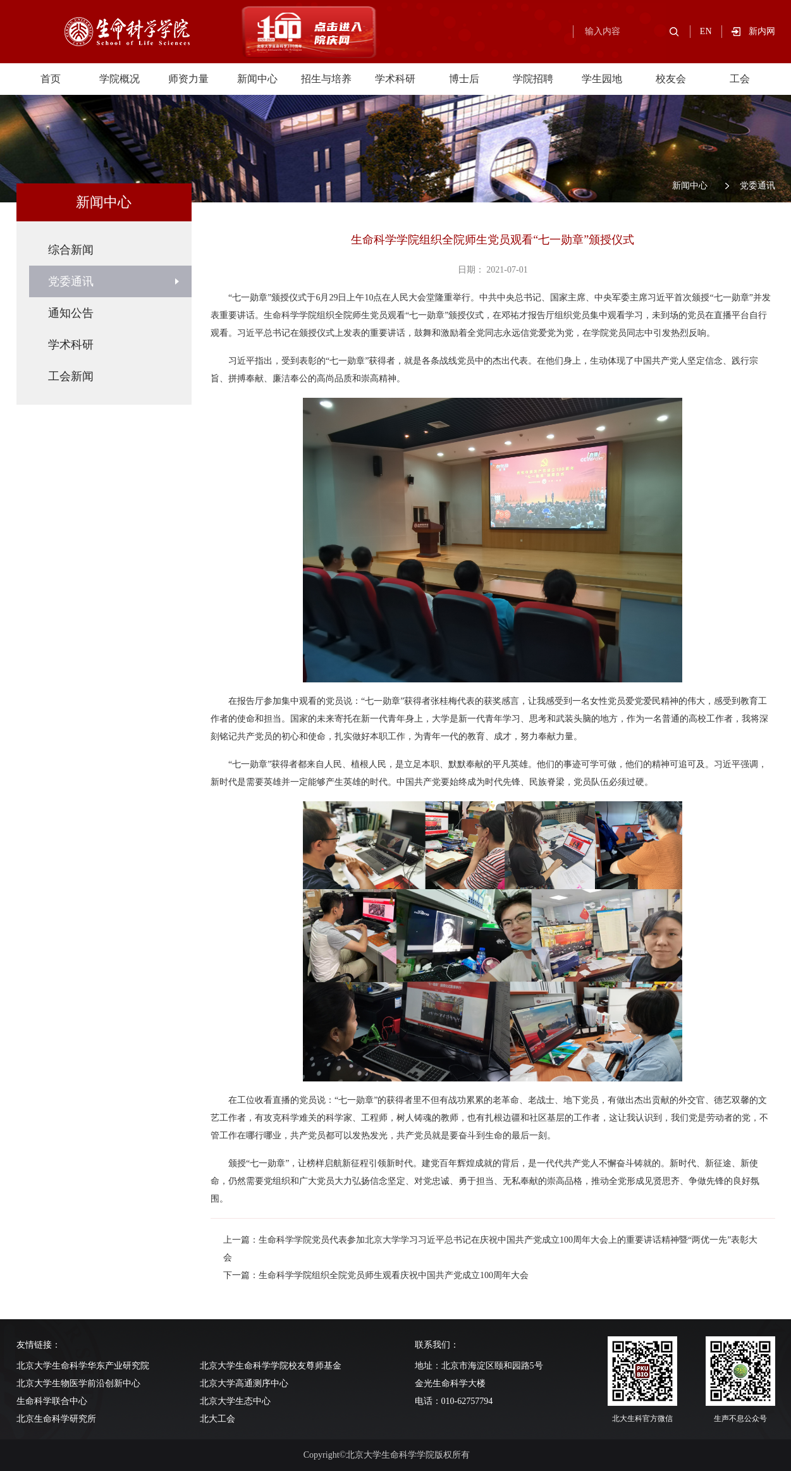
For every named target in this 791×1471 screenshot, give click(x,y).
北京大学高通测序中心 (244, 1383)
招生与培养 (326, 78)
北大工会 (217, 1419)
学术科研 (395, 78)
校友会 (671, 78)
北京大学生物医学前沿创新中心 (78, 1383)
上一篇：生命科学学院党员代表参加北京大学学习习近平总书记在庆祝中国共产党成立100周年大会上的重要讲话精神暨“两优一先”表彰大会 (490, 1248)
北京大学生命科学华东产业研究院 (82, 1365)
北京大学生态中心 (235, 1401)
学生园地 (602, 78)
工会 (740, 78)
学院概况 (119, 78)
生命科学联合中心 (51, 1401)
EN (706, 31)
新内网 (762, 31)
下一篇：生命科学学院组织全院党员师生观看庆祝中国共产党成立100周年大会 (376, 1275)
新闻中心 (257, 78)
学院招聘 (533, 78)
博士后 (464, 78)
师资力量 (188, 78)
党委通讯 (757, 185)
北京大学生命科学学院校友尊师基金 (270, 1365)
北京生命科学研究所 (56, 1419)
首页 (50, 78)
